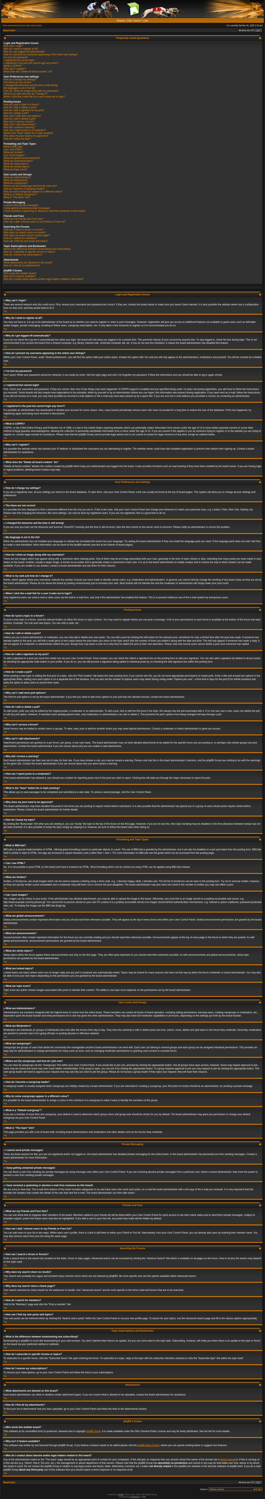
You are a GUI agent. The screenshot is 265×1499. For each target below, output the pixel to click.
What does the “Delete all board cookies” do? (28, 71)
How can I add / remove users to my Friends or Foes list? (34, 221)
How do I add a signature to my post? (24, 110)
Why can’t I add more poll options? (22, 116)
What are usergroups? (16, 183)
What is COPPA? (13, 65)
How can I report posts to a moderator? (25, 130)
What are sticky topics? (16, 163)
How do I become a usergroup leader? (24, 188)
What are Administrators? (17, 177)
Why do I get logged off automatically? (24, 51)
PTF (144, 1497)
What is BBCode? (13, 146)
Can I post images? (14, 155)
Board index (9, 30)
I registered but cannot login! (19, 60)
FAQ (129, 20)
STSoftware (134, 1497)
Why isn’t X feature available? (20, 276)
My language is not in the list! (19, 88)
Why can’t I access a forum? (19, 121)
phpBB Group (93, 1431)
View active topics (34, 25)
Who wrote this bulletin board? (20, 273)
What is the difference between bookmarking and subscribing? (37, 249)
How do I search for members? (20, 238)
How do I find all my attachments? (22, 265)
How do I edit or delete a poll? (20, 118)
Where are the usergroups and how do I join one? (30, 186)
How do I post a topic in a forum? (21, 104)
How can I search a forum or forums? (24, 229)
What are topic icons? (15, 169)
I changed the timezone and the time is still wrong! (31, 85)
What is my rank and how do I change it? (26, 93)
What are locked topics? (17, 166)
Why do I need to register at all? (21, 48)
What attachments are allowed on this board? (28, 262)
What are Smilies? (13, 152)
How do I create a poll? (16, 113)
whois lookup (227, 1459)
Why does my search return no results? (25, 232)
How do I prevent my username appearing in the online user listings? (41, 54)
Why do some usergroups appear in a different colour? (33, 191)
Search (137, 20)
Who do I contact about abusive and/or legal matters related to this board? (44, 279)
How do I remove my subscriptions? (23, 254)
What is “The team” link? (17, 197)
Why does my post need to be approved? (26, 135)
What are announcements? (18, 160)
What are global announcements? (22, 158)
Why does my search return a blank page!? (27, 235)
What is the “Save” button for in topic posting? (28, 133)
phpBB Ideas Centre (148, 1445)
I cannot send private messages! (21, 205)
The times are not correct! (18, 82)
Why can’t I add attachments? (20, 124)
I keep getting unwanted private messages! (27, 208)
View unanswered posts (13, 25)
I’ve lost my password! (16, 57)
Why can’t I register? (15, 68)
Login (145, 20)
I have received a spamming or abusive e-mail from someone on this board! (44, 211)
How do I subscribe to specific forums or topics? (29, 251)
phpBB (120, 1494)
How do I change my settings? (20, 79)
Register (121, 20)
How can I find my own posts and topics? (26, 241)
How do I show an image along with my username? (31, 91)
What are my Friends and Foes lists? (23, 218)
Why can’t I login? (13, 46)
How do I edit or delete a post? (20, 107)
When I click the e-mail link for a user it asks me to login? (34, 96)
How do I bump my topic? (17, 138)
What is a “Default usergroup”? (20, 194)
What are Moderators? (16, 180)
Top (5, 311)
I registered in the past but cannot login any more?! (31, 63)
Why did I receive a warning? (19, 127)
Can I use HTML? (13, 149)
